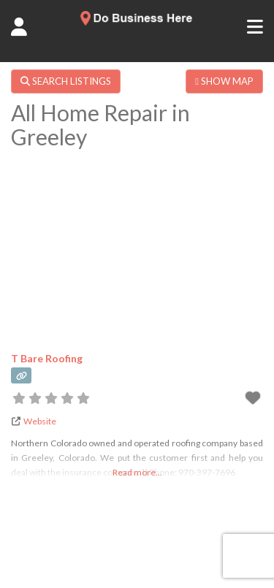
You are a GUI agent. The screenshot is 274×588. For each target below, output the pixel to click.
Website (39, 421)
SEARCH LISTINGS (65, 81)
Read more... (137, 472)
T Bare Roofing (47, 358)
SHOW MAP (224, 81)
